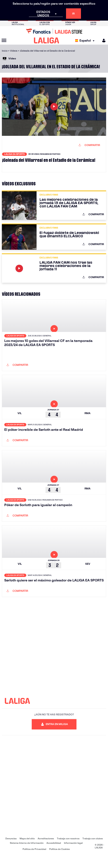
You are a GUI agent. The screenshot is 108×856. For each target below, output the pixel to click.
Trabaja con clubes (92, 838)
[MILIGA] (103, 40)
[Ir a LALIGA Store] (54, 31)
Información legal (73, 843)
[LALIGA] (46, 40)
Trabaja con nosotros (68, 838)
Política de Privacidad (34, 849)
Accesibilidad (53, 843)
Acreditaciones (46, 838)
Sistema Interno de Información (26, 843)
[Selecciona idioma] (85, 40)
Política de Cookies (59, 849)
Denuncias (11, 838)
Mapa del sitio (27, 838)
